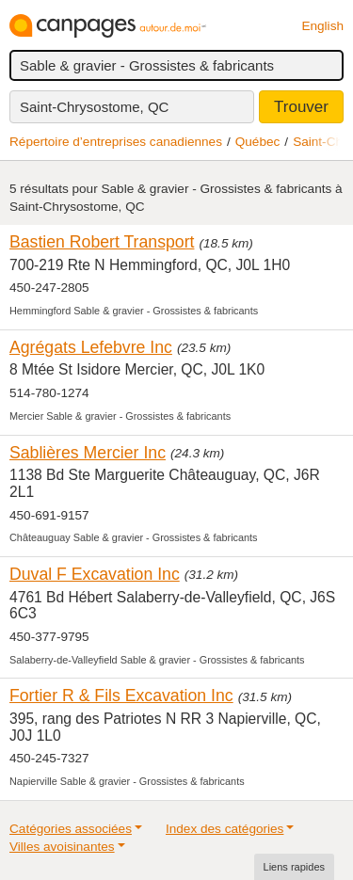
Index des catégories (224, 829)
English (322, 26)
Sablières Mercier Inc (87, 452)
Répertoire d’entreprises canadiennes (115, 142)
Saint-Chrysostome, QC (94, 107)
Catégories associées (70, 829)
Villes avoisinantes (62, 847)
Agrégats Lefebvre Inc (90, 347)
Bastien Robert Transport (101, 241)
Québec (258, 142)
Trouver (301, 107)
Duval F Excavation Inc (94, 574)
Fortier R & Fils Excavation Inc (121, 695)
